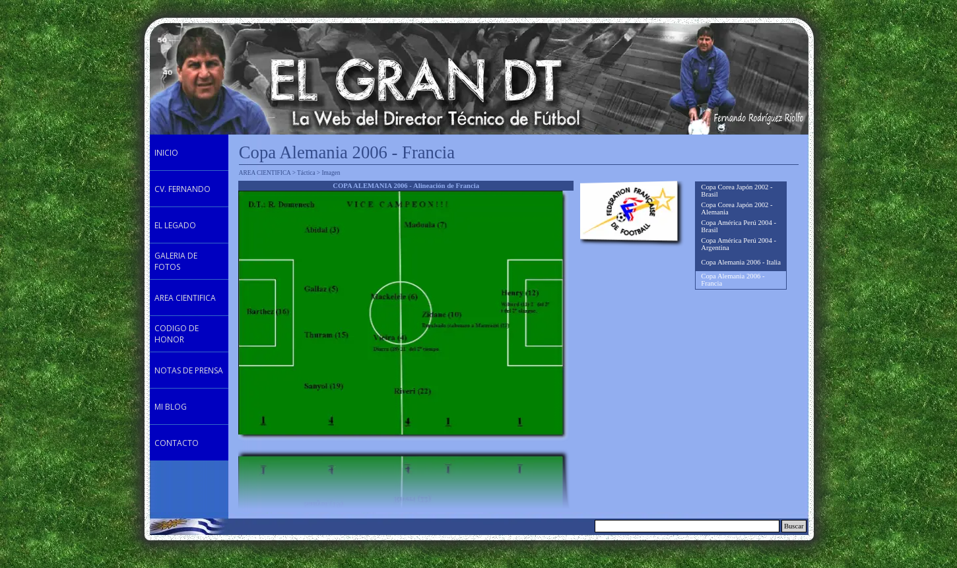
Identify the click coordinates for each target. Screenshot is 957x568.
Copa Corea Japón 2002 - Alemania (736, 208)
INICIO (166, 152)
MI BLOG (170, 406)
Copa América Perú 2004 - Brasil (738, 226)
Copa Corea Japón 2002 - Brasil (736, 190)
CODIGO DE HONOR (176, 334)
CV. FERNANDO (182, 189)
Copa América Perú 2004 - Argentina (738, 244)
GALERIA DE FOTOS (175, 261)
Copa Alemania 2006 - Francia (732, 279)
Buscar (794, 526)
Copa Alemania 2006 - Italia (741, 262)
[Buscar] (687, 526)
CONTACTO (176, 443)
